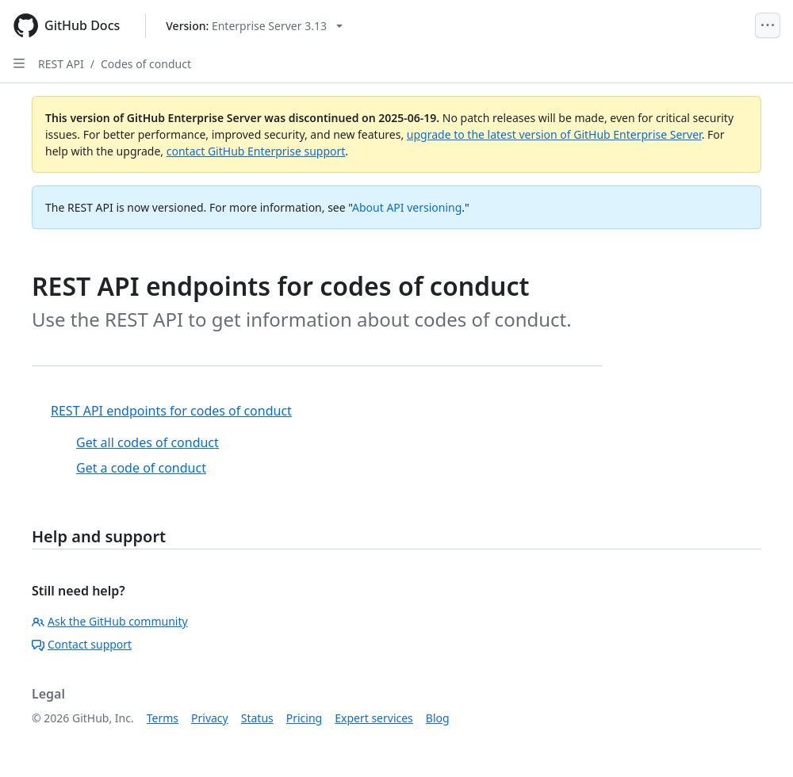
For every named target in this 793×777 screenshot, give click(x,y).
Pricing (304, 717)
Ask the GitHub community (110, 621)
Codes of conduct (146, 63)
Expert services (374, 717)
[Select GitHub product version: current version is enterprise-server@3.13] (254, 25)
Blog (438, 717)
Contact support (82, 644)
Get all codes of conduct (147, 442)
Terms (162, 717)
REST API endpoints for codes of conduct (171, 410)
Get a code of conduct (141, 468)
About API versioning (407, 207)
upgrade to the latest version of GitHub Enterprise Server (554, 134)
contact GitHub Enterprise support (256, 151)
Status (257, 717)
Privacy (209, 717)
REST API (61, 63)
